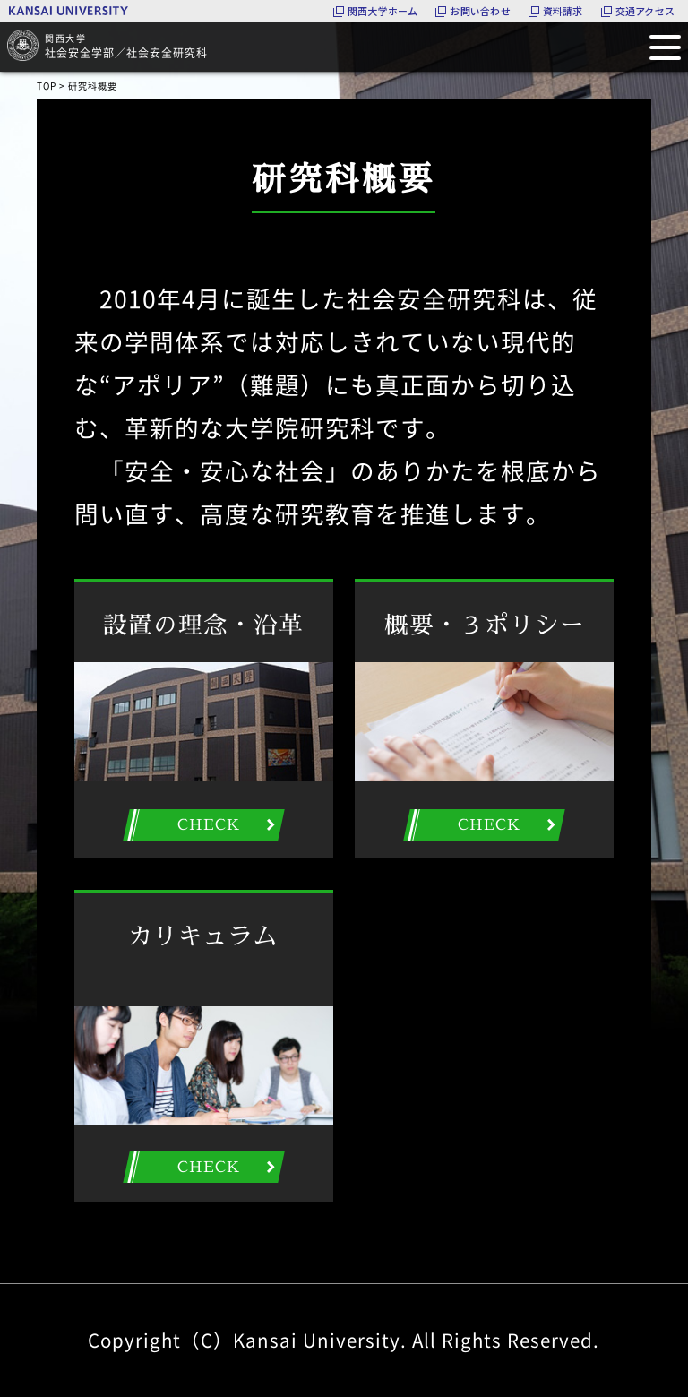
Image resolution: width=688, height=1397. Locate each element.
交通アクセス (645, 11)
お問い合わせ (480, 11)
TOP (46, 85)
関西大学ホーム (383, 11)
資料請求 (563, 11)
